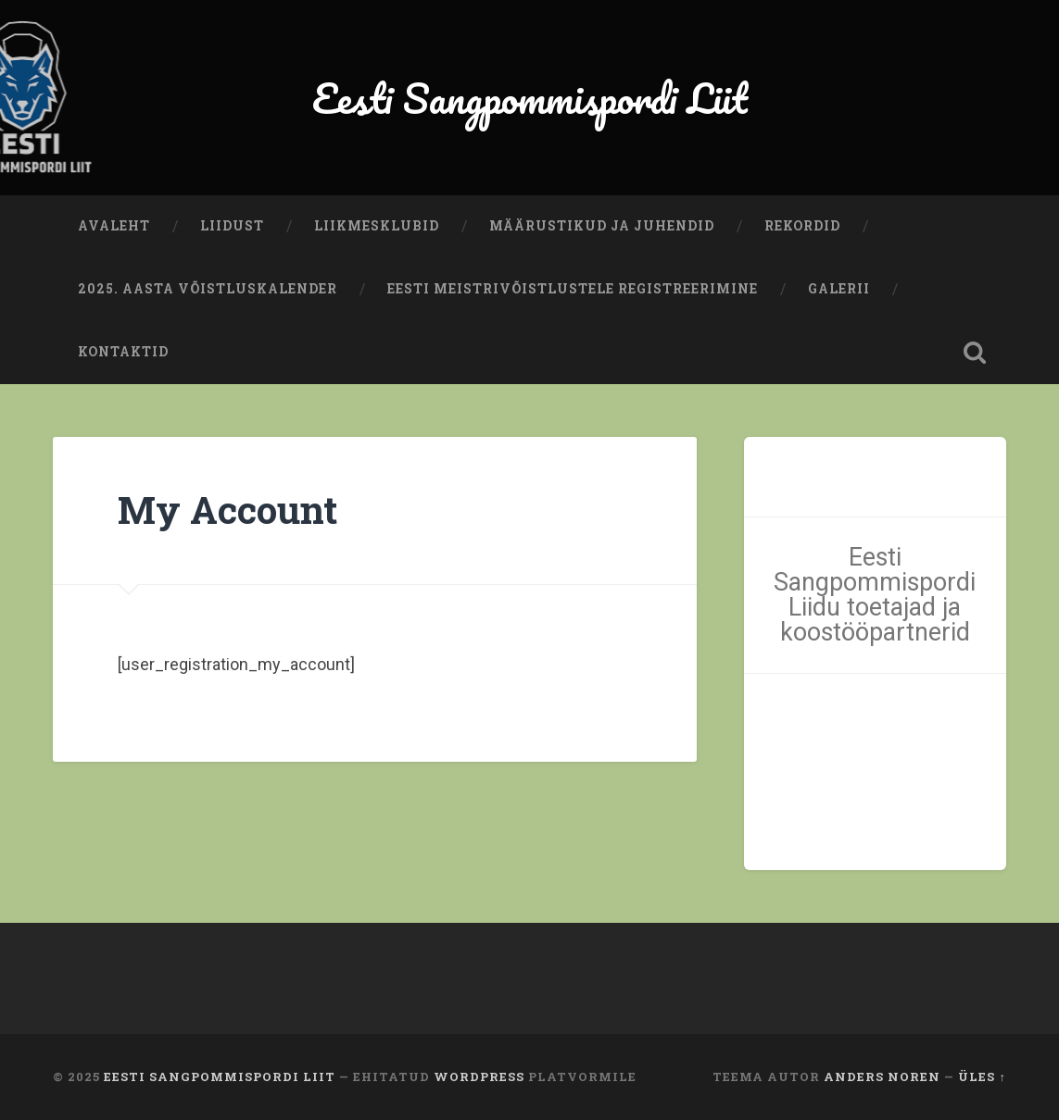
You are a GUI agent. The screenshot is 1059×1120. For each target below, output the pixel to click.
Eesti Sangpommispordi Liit (530, 98)
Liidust (232, 226)
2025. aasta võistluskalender (207, 288)
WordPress (479, 1076)
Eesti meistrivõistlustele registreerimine (572, 288)
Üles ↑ (981, 1076)
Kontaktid (123, 351)
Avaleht (114, 226)
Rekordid (802, 226)
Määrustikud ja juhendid (601, 226)
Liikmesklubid (376, 226)
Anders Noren (882, 1076)
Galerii (839, 288)
